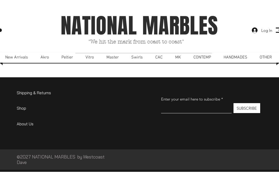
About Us (25, 123)
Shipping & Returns (34, 92)
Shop (21, 108)
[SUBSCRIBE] (247, 108)
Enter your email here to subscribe (190, 99)
